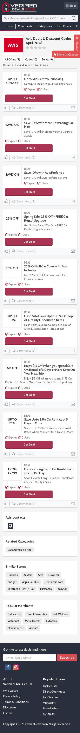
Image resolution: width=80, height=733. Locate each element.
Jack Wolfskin (60, 614)
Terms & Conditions (16, 702)
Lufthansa (46, 588)
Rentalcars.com (54, 582)
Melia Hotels (32, 621)
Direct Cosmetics (37, 614)
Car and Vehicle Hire (27, 65)
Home (9, 26)
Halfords (13, 575)
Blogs (71, 5)
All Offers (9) (12, 59)
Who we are (10, 691)
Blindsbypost (16, 628)
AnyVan (28, 575)
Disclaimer (9, 707)
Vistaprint (13, 621)
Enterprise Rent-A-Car (21, 588)
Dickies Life (14, 614)
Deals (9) (47, 59)
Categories (45, 26)
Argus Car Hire (30, 582)
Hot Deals (64, 26)
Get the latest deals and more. (25, 649)
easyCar (62, 588)
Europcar (53, 575)
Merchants (25, 26)
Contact (8, 713)
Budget (12, 582)
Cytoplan (51, 621)
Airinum (33, 628)
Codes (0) (31, 59)
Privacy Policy (11, 696)
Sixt (40, 575)
